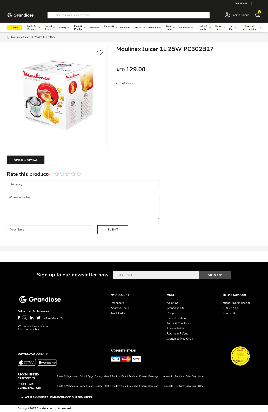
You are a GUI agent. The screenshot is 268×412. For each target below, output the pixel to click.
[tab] (26, 159)
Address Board (120, 308)
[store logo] (20, 15)
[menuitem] (31, 27)
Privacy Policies (176, 328)
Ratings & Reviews (26, 159)
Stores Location (176, 318)
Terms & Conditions (179, 323)
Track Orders (118, 313)
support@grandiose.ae (236, 303)
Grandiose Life (175, 308)
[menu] (134, 27)
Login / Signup (240, 15)
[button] (100, 53)
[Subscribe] (215, 275)
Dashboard (117, 303)
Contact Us (229, 313)
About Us (172, 303)
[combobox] (129, 15)
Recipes (171, 313)
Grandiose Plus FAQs (180, 338)
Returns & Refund (177, 333)
